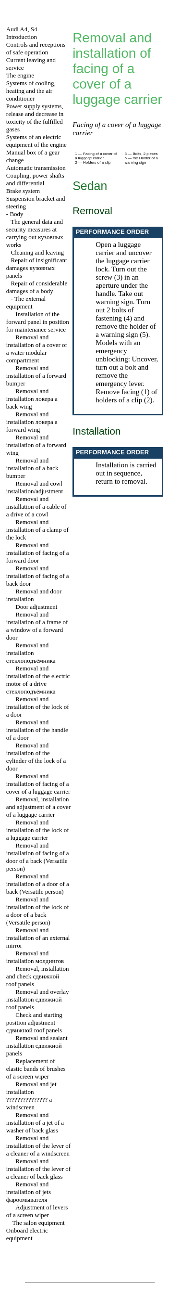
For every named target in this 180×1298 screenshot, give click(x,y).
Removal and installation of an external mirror (38, 937)
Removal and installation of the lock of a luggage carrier (37, 830)
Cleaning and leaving (37, 252)
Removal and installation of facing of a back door (37, 576)
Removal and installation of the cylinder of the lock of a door (36, 757)
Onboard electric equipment (27, 1234)
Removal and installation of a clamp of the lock (37, 529)
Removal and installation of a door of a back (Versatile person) (37, 884)
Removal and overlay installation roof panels (37, 999)
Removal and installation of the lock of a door (37, 706)
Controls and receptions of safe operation (35, 48)
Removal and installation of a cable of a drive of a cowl (36, 506)
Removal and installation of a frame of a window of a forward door (37, 626)
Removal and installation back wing (32, 398)
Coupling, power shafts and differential (35, 179)
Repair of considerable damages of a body (36, 287)
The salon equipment (38, 1222)
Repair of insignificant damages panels (36, 268)
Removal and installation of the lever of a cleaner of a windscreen (38, 1145)
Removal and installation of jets (28, 1192)
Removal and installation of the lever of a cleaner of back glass (38, 1168)
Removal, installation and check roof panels (37, 976)
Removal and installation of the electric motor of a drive (38, 680)
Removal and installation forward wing (32, 422)
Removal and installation (31, 653)
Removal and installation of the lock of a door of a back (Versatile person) (37, 911)
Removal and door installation (34, 595)
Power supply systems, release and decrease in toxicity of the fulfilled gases (34, 118)
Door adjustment (36, 606)
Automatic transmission (36, 167)
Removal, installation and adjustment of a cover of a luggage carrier (38, 807)
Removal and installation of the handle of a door (37, 730)
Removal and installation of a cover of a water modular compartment (36, 349)
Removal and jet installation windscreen (31, 1095)
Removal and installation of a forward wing (36, 445)
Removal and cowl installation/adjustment (34, 487)
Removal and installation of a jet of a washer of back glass (35, 1122)
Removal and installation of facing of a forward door (37, 552)
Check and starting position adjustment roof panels (34, 1022)
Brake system (23, 190)
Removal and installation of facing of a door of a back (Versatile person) (37, 857)
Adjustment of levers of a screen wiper (37, 1211)
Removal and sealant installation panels (37, 1045)
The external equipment (26, 302)
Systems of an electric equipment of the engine (36, 140)
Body (16, 214)
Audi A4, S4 (21, 29)
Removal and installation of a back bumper (32, 468)
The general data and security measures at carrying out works (34, 233)
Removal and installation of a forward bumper (36, 375)
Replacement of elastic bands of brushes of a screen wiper (36, 1068)
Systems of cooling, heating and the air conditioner (31, 90)
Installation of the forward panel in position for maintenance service (37, 321)
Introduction (21, 36)
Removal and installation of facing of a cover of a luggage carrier (38, 783)
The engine (20, 75)
